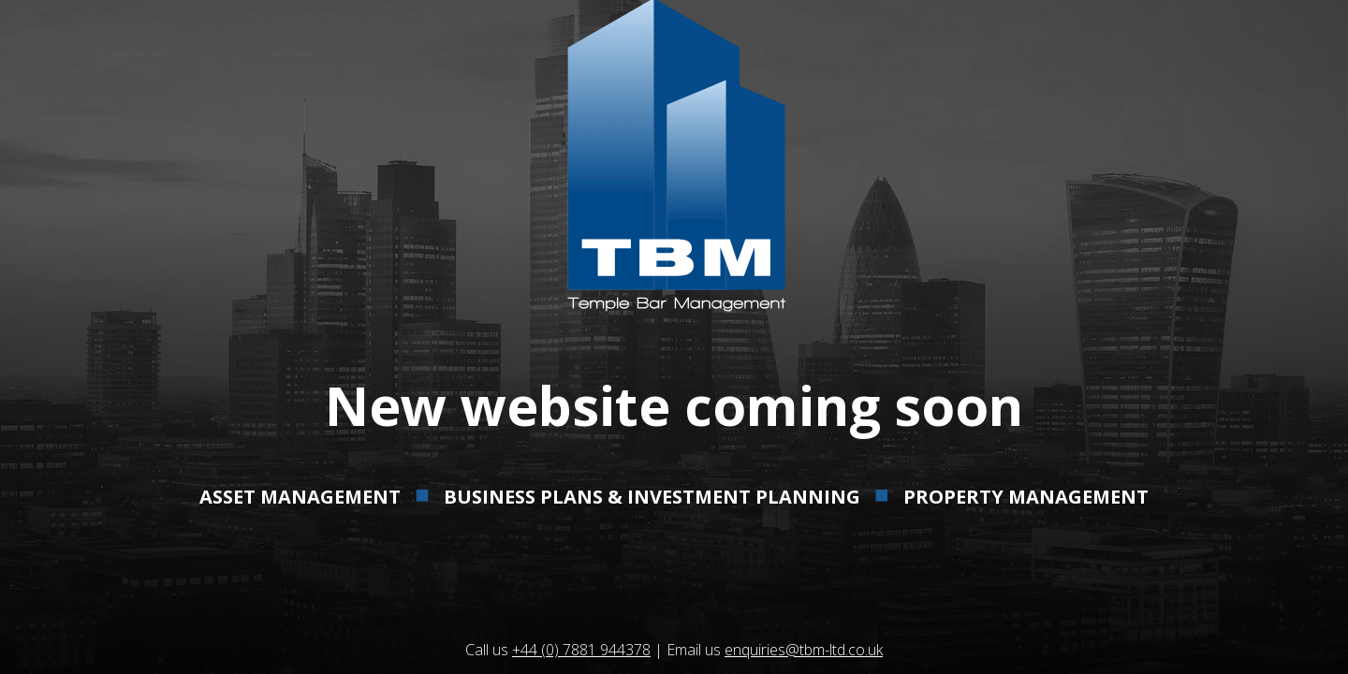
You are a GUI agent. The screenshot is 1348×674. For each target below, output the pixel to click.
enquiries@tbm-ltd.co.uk (804, 649)
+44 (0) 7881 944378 (581, 649)
